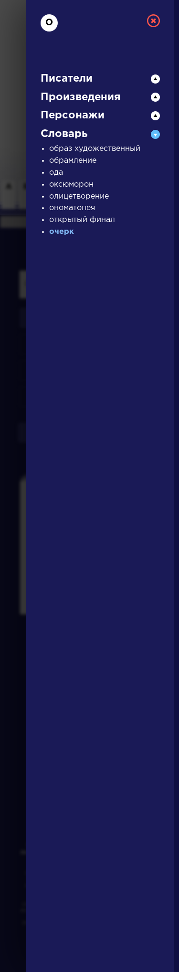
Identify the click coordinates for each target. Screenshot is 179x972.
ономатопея (72, 207)
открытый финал (82, 219)
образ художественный (94, 148)
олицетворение (79, 196)
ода (56, 172)
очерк (61, 231)
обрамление (72, 160)
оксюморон (71, 184)
